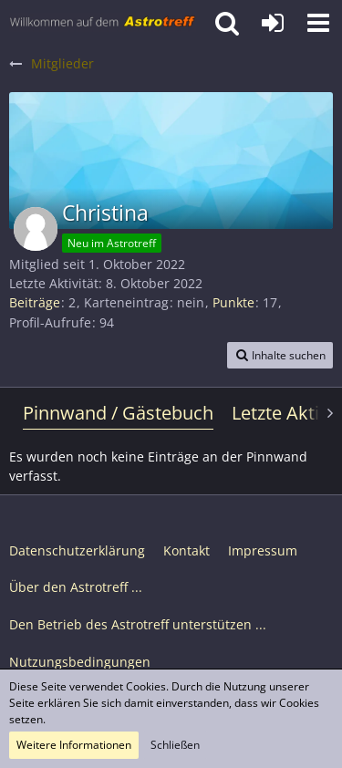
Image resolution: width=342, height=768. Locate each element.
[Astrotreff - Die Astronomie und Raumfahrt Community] (102, 23)
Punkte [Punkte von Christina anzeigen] (233, 302)
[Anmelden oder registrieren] (272, 23)
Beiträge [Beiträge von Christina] (34, 302)
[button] (318, 23)
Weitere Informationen (73, 744)
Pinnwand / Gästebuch (118, 412)
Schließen (175, 744)
